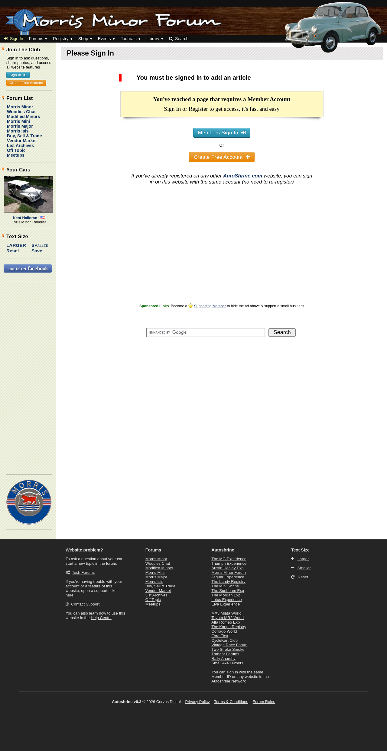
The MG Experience (228, 559)
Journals (129, 38)
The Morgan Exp (225, 595)
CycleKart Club (224, 640)
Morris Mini (18, 121)
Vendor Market (22, 140)
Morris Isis (18, 131)
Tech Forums (83, 572)
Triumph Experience (228, 563)
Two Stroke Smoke (227, 649)
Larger (16, 245)
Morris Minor (20, 106)
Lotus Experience (226, 599)
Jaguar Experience (227, 577)
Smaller (39, 245)
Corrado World (224, 631)
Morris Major (20, 126)
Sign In (13, 38)
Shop (83, 38)
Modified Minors (23, 116)
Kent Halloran (25, 218)
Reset (12, 250)
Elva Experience (225, 604)
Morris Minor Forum (228, 572)
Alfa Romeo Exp (225, 622)
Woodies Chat (21, 111)
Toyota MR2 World (227, 617)
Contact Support (85, 604)
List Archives (20, 145)
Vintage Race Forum (229, 645)
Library (152, 38)
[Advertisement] (222, 260)
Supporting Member (210, 306)
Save (36, 250)
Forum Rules (264, 701)
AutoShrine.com (242, 176)
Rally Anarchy (223, 658)
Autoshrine (222, 550)
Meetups (15, 155)
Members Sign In (222, 133)
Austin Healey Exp (227, 568)
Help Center (101, 617)
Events (104, 38)
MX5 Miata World (226, 613)
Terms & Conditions (231, 701)
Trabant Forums (225, 654)
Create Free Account (222, 157)
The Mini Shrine (225, 586)
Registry (60, 38)
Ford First (219, 636)
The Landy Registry (228, 581)
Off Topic (16, 150)
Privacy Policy (197, 701)
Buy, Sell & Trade (24, 135)
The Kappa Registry (228, 627)
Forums (36, 38)
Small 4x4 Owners (227, 663)
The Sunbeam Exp (227, 590)
